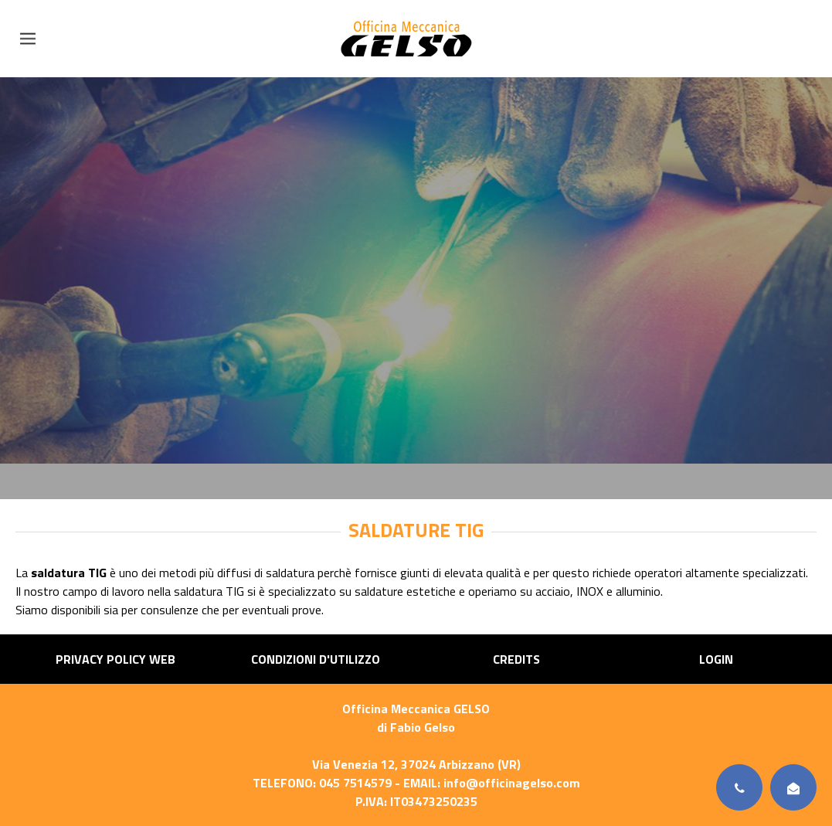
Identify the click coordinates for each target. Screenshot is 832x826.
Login (716, 659)
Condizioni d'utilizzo (315, 659)
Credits (516, 659)
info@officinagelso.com (511, 782)
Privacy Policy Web (115, 659)
